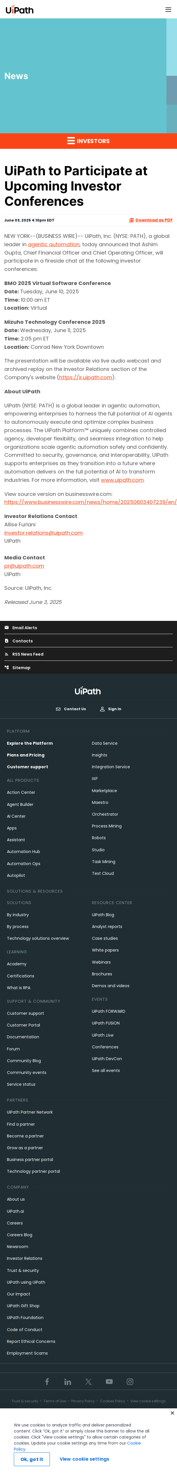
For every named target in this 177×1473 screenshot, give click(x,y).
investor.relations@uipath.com (43, 532)
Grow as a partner (25, 1148)
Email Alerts (20, 628)
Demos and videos (110, 986)
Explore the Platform (30, 743)
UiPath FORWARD (108, 1011)
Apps (12, 828)
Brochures (102, 974)
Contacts (18, 641)
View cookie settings (148, 1401)
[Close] (172, 1414)
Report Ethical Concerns (31, 1341)
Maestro (100, 802)
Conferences (105, 1047)
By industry (18, 915)
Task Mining (103, 861)
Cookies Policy (112, 1401)
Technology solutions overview (38, 938)
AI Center (16, 816)
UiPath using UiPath (26, 1282)
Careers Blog (19, 1235)
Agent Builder (20, 804)
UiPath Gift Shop (23, 1306)
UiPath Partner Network (30, 1112)
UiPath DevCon (107, 1059)
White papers (105, 950)
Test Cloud (103, 873)
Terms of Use (55, 1401)
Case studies (105, 938)
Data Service (105, 743)
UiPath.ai (15, 1211)
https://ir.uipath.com (85, 377)
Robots (99, 838)
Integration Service (111, 767)
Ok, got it (32, 1460)
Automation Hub (23, 851)
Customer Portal (23, 1025)
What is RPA (18, 988)
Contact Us (71, 709)
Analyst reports (107, 926)
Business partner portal (30, 1159)
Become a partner (25, 1136)
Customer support (27, 767)
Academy (17, 964)
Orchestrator (105, 814)
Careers (15, 1223)
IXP (95, 778)
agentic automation (54, 244)
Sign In (110, 708)
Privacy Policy (83, 1401)
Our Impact (18, 1294)
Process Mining (107, 826)
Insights (99, 755)
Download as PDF (151, 220)
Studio (98, 850)
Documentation (23, 1037)
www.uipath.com (122, 480)
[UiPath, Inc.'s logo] (88, 690)
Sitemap (17, 668)
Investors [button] (88, 140)
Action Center (21, 792)
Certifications (20, 976)
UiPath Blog (103, 915)
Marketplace (104, 791)
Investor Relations (24, 1258)
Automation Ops (23, 864)
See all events (106, 1070)
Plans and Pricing (25, 755)
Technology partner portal (33, 1171)
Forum (13, 1049)
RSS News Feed (24, 654)
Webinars (101, 962)
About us (16, 1199)
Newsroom (17, 1246)
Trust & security (23, 1270)
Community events (26, 1072)
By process (18, 926)
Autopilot (16, 875)
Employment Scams (27, 1353)
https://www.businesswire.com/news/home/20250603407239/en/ (90, 502)
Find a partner (21, 1124)
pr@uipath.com (24, 565)
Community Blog (24, 1061)
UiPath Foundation (25, 1317)
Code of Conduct (24, 1330)
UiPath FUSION (106, 1023)
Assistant (16, 840)
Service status (21, 1084)
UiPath (102, 1035)
